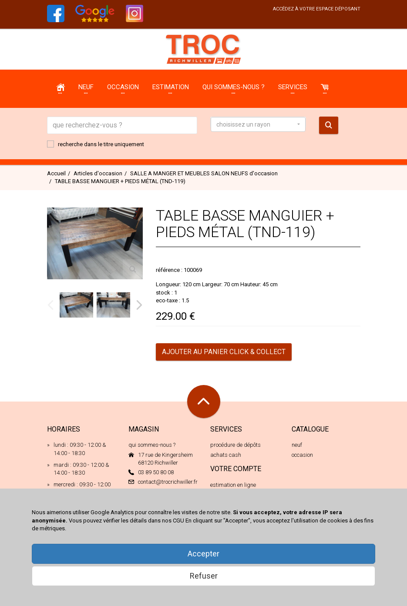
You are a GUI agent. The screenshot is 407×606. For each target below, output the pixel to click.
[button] (258, 124)
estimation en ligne (233, 485)
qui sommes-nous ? (151, 445)
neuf (297, 445)
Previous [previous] (50, 305)
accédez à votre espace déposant (316, 9)
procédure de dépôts (235, 445)
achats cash (225, 455)
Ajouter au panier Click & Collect (224, 352)
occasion (302, 455)
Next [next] (139, 305)
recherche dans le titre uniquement (95, 144)
